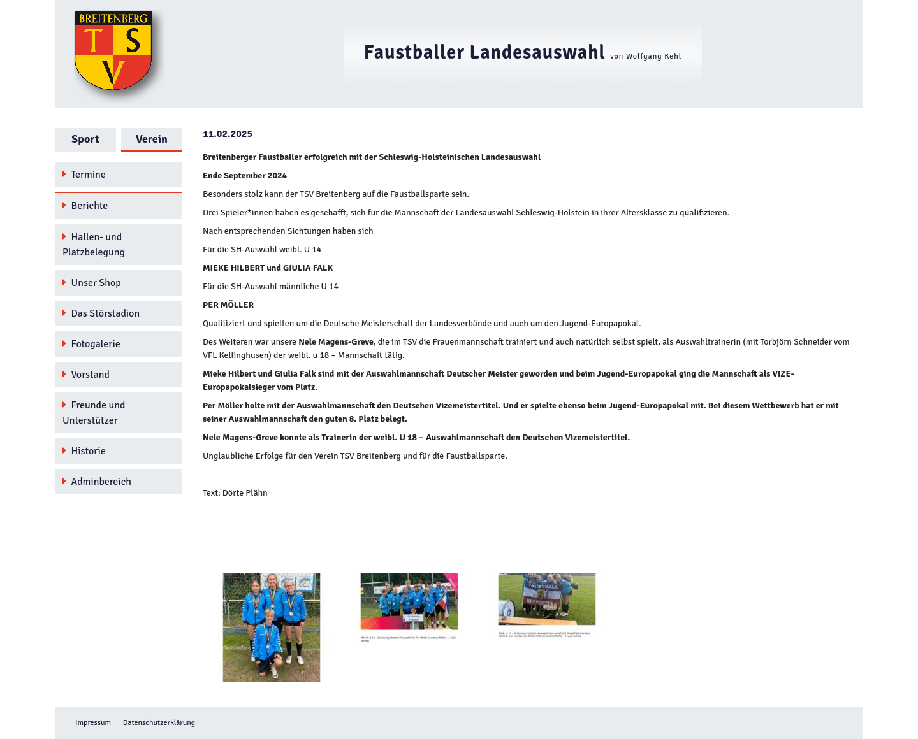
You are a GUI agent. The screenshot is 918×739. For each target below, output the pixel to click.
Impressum (93, 723)
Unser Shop (91, 282)
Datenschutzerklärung (159, 723)
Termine (84, 174)
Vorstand (86, 374)
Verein (152, 139)
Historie (84, 451)
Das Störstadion (101, 313)
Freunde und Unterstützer (93, 413)
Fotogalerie (91, 344)
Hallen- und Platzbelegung (93, 245)
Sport (85, 139)
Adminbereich (96, 481)
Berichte (85, 205)
